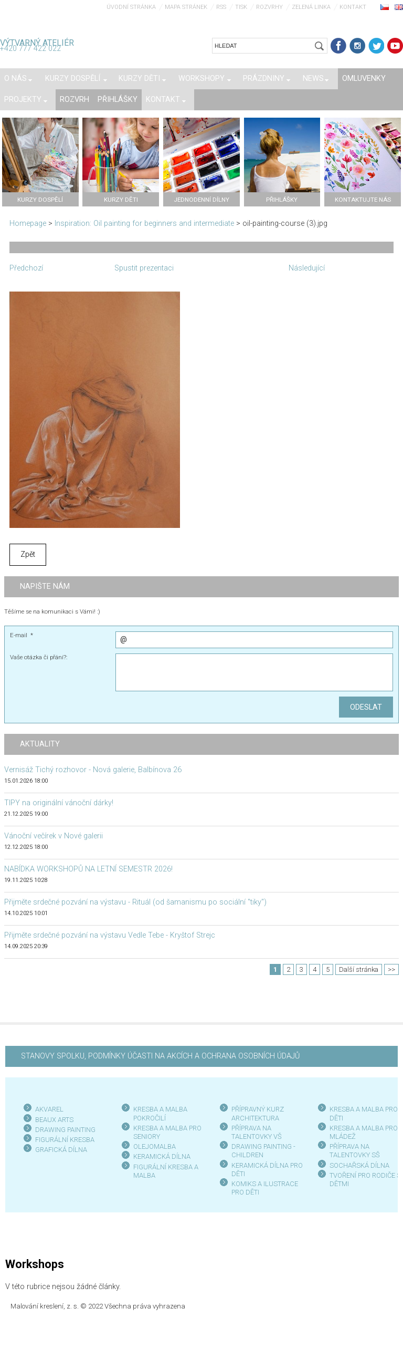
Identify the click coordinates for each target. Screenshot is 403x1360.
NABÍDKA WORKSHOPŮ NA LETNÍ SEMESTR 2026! (88, 869)
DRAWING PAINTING (65, 1130)
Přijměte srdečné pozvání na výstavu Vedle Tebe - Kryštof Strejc (109, 935)
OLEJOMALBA (154, 1146)
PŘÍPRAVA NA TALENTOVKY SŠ (355, 1151)
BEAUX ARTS (54, 1120)
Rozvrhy (269, 7)
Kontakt (353, 7)
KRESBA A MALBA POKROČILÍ (160, 1113)
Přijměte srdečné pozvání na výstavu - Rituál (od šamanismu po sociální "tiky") (135, 902)
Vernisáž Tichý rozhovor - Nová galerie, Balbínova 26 (93, 769)
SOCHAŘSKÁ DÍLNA (359, 1165)
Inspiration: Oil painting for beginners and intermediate (144, 223)
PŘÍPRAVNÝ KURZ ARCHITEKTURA (257, 1113)
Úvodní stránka (131, 7)
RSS (221, 7)
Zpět (27, 554)
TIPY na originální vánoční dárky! (58, 802)
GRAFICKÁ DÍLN (59, 1150)
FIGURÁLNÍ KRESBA (64, 1140)
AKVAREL (49, 1109)
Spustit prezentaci (144, 268)
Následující (307, 268)
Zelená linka (311, 7)
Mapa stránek (186, 7)
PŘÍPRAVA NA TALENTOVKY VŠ (256, 1132)
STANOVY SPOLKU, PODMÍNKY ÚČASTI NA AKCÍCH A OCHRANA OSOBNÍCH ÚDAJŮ (160, 1056)
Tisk (241, 7)
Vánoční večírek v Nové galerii (53, 836)
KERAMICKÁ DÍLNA (161, 1156)
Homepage (27, 223)
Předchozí (26, 268)
